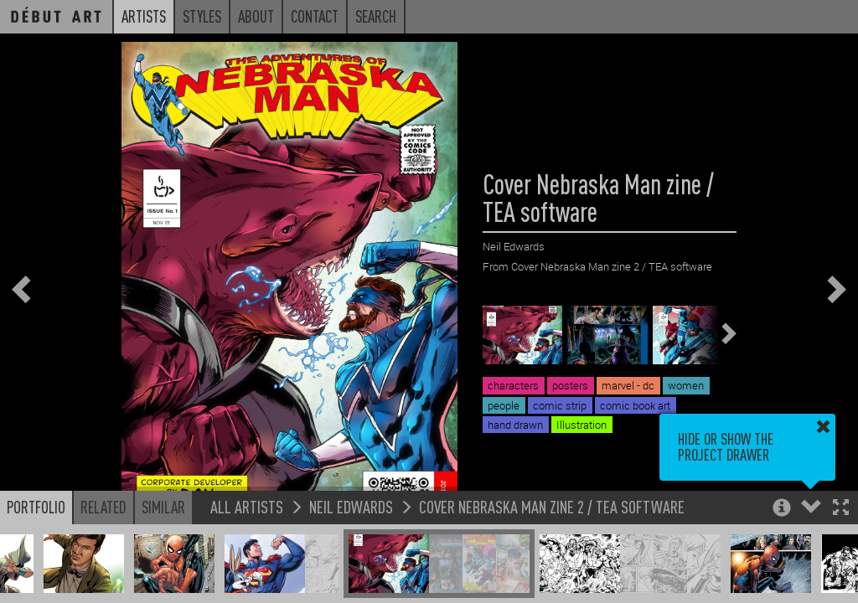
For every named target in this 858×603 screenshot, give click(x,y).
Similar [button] (163, 507)
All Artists (246, 506)
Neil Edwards (351, 506)
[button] (841, 509)
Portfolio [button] (36, 507)
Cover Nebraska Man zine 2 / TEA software (552, 506)
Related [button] (103, 507)
